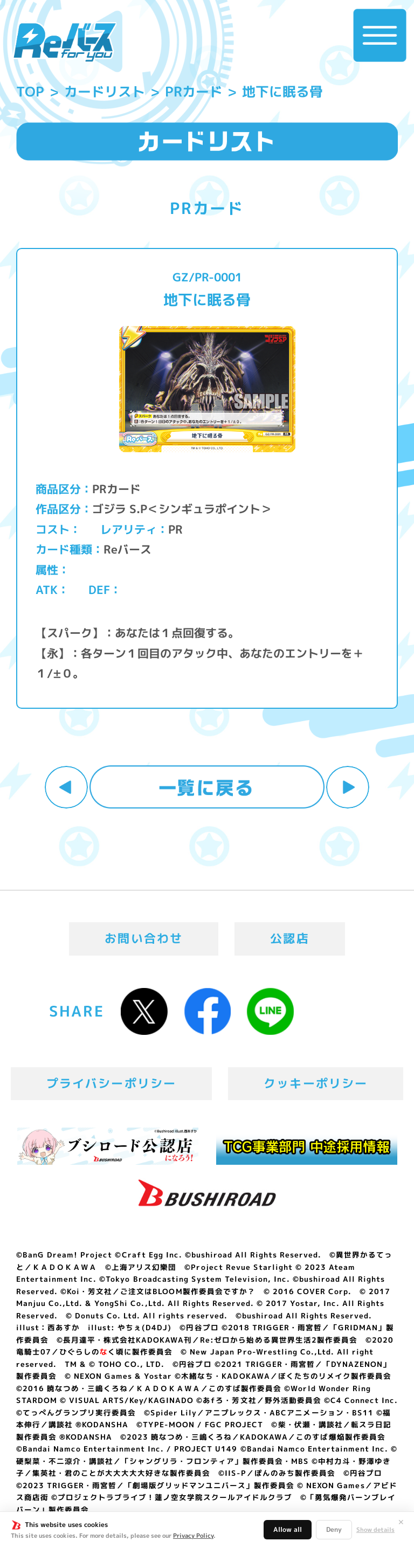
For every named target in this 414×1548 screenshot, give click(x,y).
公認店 (289, 938)
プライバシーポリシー (111, 1083)
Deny (334, 1529)
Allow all (287, 1529)
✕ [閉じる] (401, 1522)
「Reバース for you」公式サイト (64, 42)
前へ (66, 787)
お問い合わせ (144, 938)
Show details (375, 1530)
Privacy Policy (193, 1535)
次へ (347, 787)
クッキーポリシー (316, 1083)
